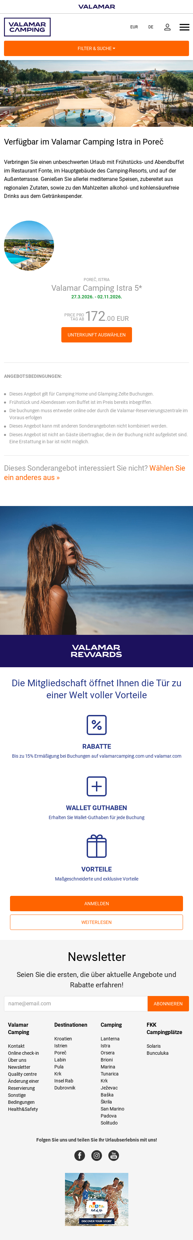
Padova (109, 1116)
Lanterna (110, 1038)
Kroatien (63, 1038)
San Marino (112, 1108)
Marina (108, 1066)
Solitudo (109, 1123)
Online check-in (23, 1053)
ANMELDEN (96, 903)
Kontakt (16, 1046)
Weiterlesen (96, 922)
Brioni (107, 1059)
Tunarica (110, 1073)
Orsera (108, 1052)
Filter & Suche (96, 48)
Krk (57, 1073)
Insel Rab (63, 1080)
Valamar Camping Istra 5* (96, 288)
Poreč (60, 1052)
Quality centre (22, 1074)
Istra (105, 1045)
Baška (107, 1094)
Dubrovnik (64, 1087)
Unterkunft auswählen (97, 334)
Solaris (154, 1046)
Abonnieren (168, 1003)
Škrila (106, 1101)
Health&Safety (23, 1109)
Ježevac (109, 1087)
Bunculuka (158, 1053)
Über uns (17, 1060)
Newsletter (19, 1067)
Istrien (60, 1045)
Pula (59, 1066)
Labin (60, 1059)
